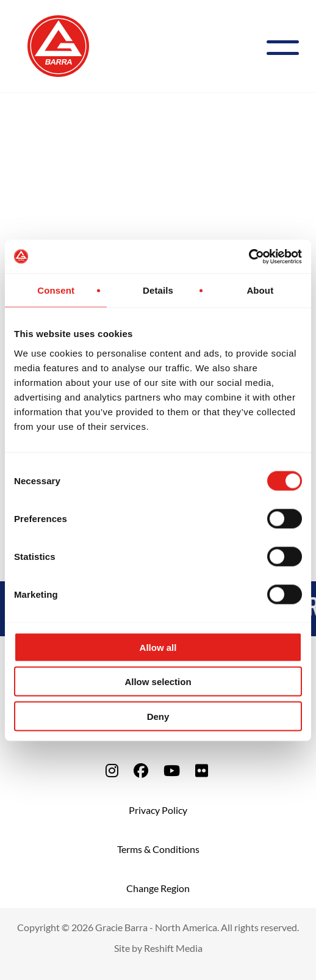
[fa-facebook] (141, 770)
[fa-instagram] (112, 770)
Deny (158, 716)
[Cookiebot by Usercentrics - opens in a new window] (248, 256)
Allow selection (157, 682)
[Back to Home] (58, 44)
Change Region (158, 888)
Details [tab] (158, 290)
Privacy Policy (158, 810)
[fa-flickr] (201, 770)
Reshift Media (173, 948)
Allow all (158, 647)
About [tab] (259, 290)
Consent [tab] (55, 290)
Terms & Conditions (158, 849)
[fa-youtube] (171, 770)
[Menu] (287, 46)
